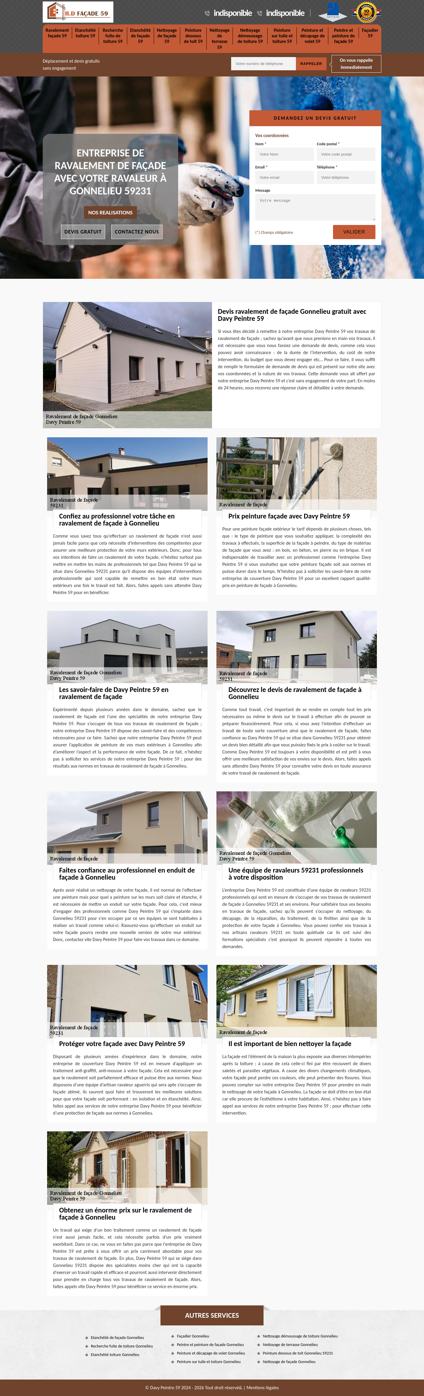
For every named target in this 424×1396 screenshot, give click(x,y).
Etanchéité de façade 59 (140, 35)
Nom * (284, 151)
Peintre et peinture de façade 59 (343, 35)
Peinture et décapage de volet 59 (312, 35)
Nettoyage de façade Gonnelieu (289, 1361)
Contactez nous (137, 232)
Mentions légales (262, 1387)
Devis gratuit (83, 232)
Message (315, 204)
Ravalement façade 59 (57, 33)
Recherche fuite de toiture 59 (113, 35)
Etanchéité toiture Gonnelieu (115, 1354)
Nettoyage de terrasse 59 (220, 38)
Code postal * (346, 151)
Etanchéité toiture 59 (85, 33)
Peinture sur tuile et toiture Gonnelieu (209, 1361)
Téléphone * (346, 174)
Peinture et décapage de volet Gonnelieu (211, 1353)
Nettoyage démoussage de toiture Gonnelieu (300, 1336)
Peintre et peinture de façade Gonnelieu (210, 1344)
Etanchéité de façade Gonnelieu (117, 1337)
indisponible (233, 12)
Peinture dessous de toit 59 (193, 35)
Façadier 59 (370, 33)
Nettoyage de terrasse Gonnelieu (290, 1344)
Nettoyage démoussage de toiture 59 (250, 35)
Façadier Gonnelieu (193, 1336)
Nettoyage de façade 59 (167, 35)
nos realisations (110, 212)
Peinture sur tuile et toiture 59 (282, 35)
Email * (284, 174)
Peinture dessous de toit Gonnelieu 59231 (298, 1353)
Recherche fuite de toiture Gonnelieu (122, 1346)
